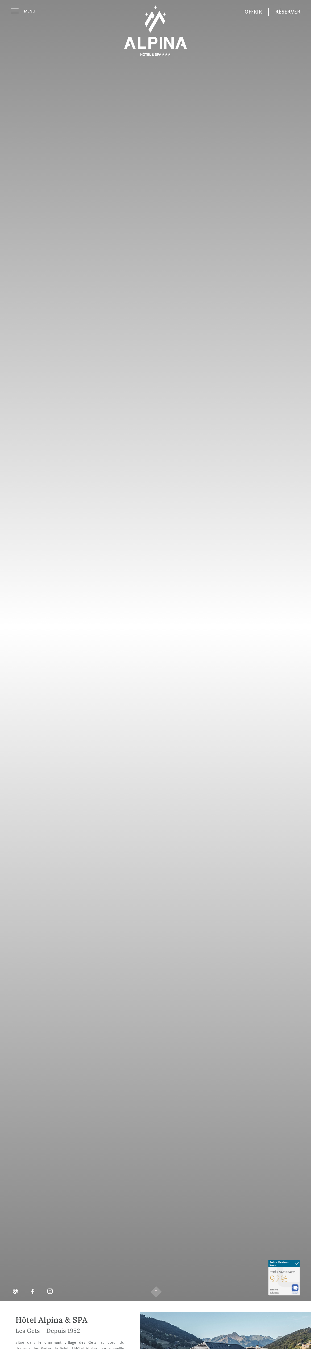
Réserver (287, 12)
